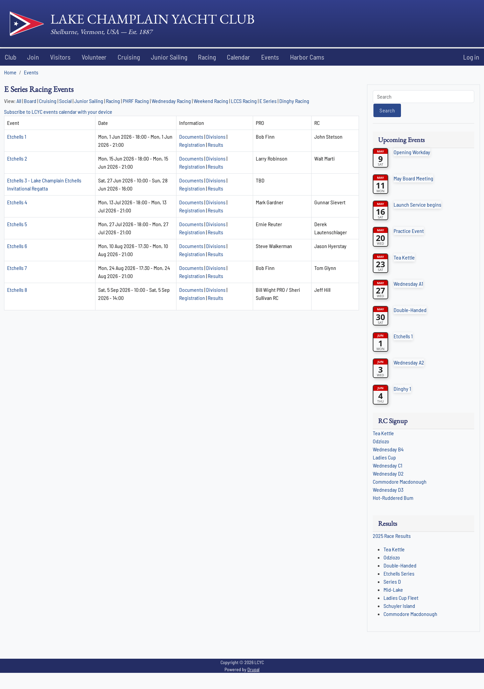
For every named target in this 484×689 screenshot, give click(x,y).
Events (270, 57)
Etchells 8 (17, 289)
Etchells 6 (17, 246)
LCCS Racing (244, 101)
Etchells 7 (17, 268)
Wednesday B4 (388, 449)
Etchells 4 (17, 202)
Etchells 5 (17, 224)
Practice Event (409, 231)
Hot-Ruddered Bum (393, 497)
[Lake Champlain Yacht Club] (132, 23)
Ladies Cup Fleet (401, 597)
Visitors (60, 57)
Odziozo (381, 441)
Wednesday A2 (409, 362)
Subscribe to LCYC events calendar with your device (58, 111)
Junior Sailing (169, 57)
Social (65, 101)
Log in (471, 57)
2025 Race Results (392, 535)
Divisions (216, 136)
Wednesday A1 (408, 283)
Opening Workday (412, 152)
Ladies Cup (384, 457)
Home (10, 72)
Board (30, 101)
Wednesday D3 (388, 489)
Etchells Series (399, 573)
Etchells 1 (16, 136)
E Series (268, 101)
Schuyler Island (399, 605)
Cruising (129, 57)
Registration (192, 144)
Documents (191, 136)
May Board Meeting (413, 178)
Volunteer (94, 57)
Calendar (238, 57)
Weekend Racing (211, 101)
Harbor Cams (307, 57)
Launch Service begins (417, 204)
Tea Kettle (404, 257)
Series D (392, 581)
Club (10, 57)
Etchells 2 (17, 158)
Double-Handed (410, 310)
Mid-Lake (393, 589)
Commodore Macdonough (400, 481)
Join (33, 57)
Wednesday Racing (171, 101)
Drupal (253, 669)
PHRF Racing (136, 101)
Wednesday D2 (388, 473)
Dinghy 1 (402, 388)
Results (215, 144)
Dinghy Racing (294, 101)
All (18, 101)
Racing (207, 57)
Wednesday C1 (387, 465)
